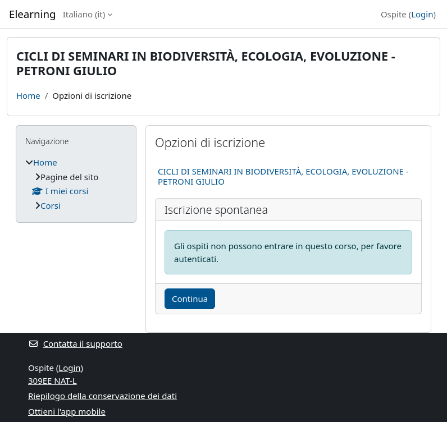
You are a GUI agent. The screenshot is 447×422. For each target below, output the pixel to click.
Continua (190, 298)
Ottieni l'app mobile (67, 411)
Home (28, 95)
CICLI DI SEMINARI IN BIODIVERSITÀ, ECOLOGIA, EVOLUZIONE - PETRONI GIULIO (283, 176)
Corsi (50, 205)
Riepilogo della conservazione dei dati (102, 395)
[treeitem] (76, 184)
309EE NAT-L (52, 380)
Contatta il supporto (75, 343)
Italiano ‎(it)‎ (84, 14)
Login (422, 14)
